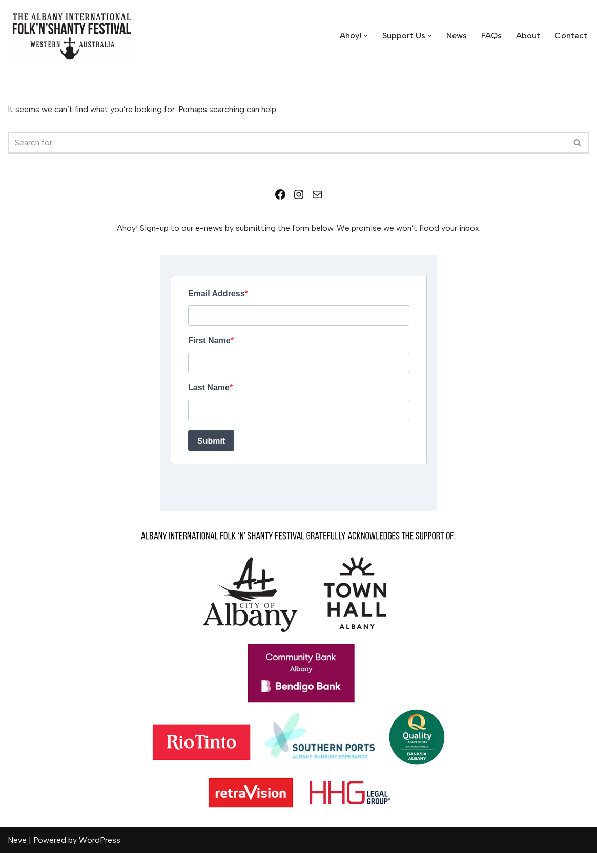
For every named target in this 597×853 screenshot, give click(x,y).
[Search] (287, 143)
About (528, 35)
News (456, 35)
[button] (366, 36)
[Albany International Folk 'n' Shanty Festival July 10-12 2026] (72, 35)
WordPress (99, 840)
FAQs (491, 35)
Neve (17, 840)
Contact (570, 35)
